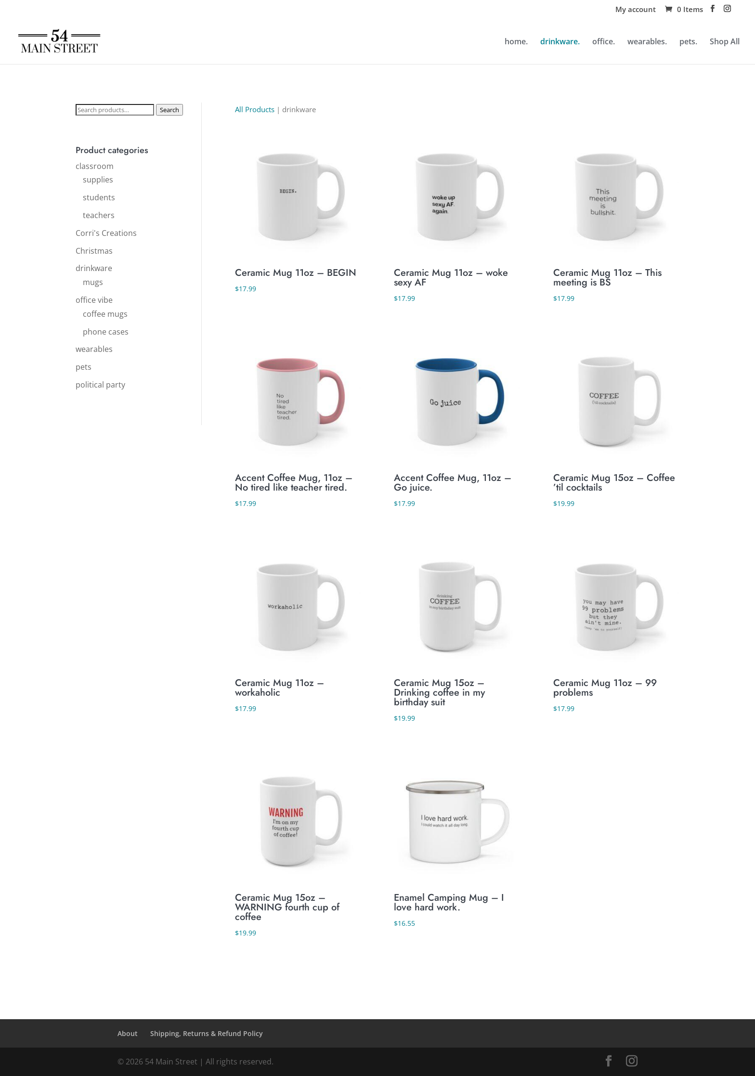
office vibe (94, 300)
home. (516, 42)
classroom (95, 166)
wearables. (647, 42)
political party (100, 384)
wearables (94, 349)
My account (635, 10)
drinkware (94, 268)
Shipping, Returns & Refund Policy (206, 1033)
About (127, 1033)
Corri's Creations (106, 233)
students (99, 197)
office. (603, 42)
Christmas (94, 251)
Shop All (725, 42)
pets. (688, 42)
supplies (98, 179)
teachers (99, 215)
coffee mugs (105, 314)
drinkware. (560, 42)
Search (169, 109)
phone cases (106, 331)
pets (83, 367)
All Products (254, 109)
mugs (93, 282)
